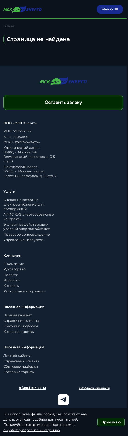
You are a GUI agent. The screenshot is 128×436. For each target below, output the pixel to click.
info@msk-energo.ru (94, 388)
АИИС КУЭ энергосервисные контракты (28, 216)
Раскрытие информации (24, 291)
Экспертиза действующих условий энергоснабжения (26, 226)
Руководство (14, 269)
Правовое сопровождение (26, 234)
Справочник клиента (21, 321)
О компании (13, 264)
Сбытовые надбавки (20, 326)
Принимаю (111, 422)
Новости (10, 275)
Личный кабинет (17, 315)
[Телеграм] (63, 399)
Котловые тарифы (19, 331)
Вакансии (11, 280)
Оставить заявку (63, 102)
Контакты (11, 286)
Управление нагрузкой (23, 240)
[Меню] (110, 9)
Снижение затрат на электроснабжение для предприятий (23, 204)
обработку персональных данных (31, 430)
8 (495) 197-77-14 (32, 388)
